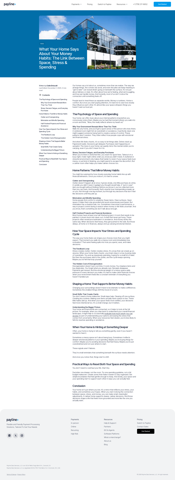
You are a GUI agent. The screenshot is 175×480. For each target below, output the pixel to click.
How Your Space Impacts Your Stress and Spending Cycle (53, 130)
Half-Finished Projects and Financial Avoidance (53, 125)
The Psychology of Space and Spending (53, 99)
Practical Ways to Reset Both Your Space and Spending (53, 160)
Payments (77, 4)
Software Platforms (111, 434)
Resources (122, 4)
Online (73, 426)
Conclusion (43, 164)
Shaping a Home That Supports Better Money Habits (52, 142)
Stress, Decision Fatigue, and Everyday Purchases (54, 109)
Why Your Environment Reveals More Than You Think (53, 104)
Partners (107, 426)
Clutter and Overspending (50, 117)
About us (107, 441)
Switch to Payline (104, 4)
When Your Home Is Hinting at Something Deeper (53, 154)
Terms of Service (11, 474)
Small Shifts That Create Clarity (51, 147)
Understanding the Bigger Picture (52, 150)
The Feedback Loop (48, 135)
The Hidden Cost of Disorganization (53, 138)
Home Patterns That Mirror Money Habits (53, 114)
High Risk (74, 434)
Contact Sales (142, 426)
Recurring (75, 430)
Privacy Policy (21, 474)
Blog (106, 444)
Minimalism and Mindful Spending (52, 120)
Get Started (162, 4)
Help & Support (110, 423)
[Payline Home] (10, 4)
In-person (75, 423)
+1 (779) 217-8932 (140, 4)
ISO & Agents (109, 430)
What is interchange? (112, 437)
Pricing (89, 4)
